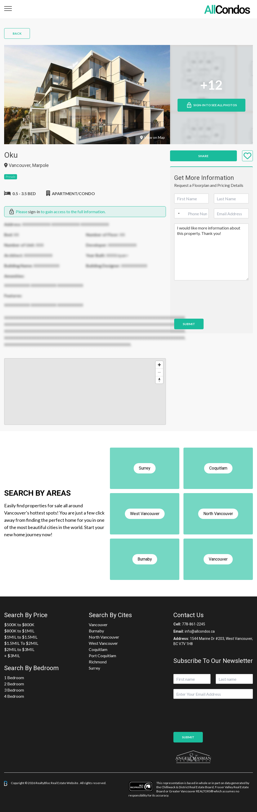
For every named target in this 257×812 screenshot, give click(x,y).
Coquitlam (98, 649)
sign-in (34, 211)
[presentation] (213, 310)
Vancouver (98, 624)
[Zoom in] (159, 365)
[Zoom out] (159, 372)
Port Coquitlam (102, 655)
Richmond (98, 661)
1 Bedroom (14, 677)
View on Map (152, 137)
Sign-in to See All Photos (211, 105)
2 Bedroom (14, 683)
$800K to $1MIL (19, 630)
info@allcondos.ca (200, 631)
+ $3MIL (12, 655)
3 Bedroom (14, 689)
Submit (189, 324)
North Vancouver (104, 636)
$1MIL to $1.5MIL (20, 636)
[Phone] (191, 213)
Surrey (94, 667)
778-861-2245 (193, 624)
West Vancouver (103, 643)
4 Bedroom (14, 696)
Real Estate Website (65, 783)
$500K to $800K (19, 624)
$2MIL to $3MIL (19, 649)
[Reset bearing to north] (159, 380)
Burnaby (96, 630)
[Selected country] (177, 213)
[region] (85, 391)
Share (203, 156)
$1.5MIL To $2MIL (21, 643)
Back (17, 33)
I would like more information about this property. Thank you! (211, 252)
